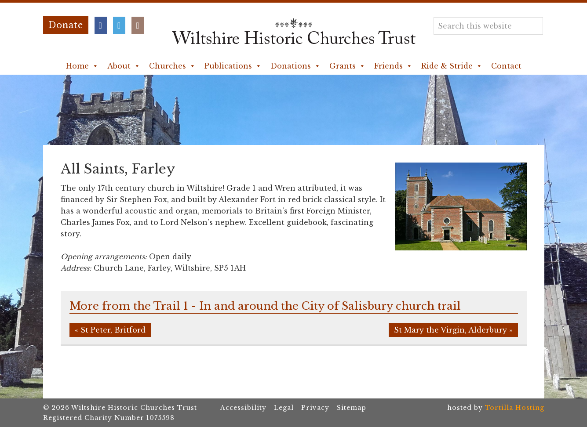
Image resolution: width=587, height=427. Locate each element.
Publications (233, 66)
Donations (295, 66)
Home (82, 66)
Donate (65, 25)
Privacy (315, 408)
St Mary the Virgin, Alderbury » (453, 330)
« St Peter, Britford (110, 330)
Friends (393, 66)
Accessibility (243, 408)
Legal (284, 408)
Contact (506, 66)
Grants (347, 66)
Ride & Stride (451, 66)
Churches (172, 66)
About (123, 66)
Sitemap (351, 408)
